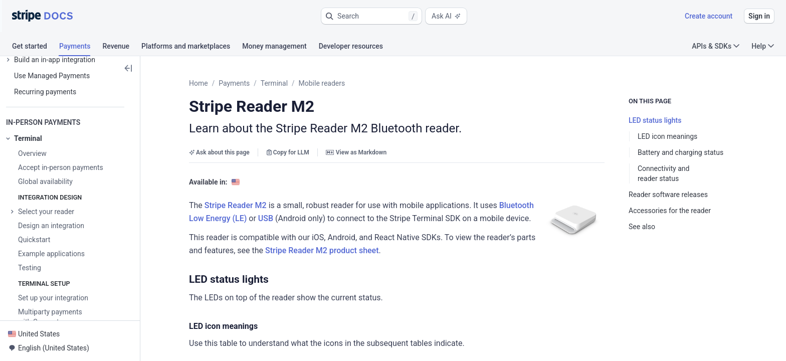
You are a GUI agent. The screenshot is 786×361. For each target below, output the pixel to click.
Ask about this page (219, 152)
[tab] (35, 47)
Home (198, 83)
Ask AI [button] (446, 16)
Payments (234, 83)
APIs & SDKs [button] (715, 46)
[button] (371, 16)
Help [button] (762, 46)
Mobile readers (322, 83)
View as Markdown (356, 152)
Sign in (759, 16)
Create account (708, 16)
